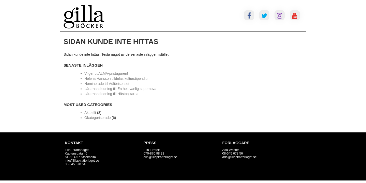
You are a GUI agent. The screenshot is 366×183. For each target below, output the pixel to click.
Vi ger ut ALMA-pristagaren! (106, 73)
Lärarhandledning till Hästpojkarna (111, 94)
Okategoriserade (97, 118)
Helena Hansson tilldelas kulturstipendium (117, 79)
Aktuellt (90, 113)
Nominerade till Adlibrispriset (106, 84)
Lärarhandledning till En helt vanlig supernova (120, 89)
